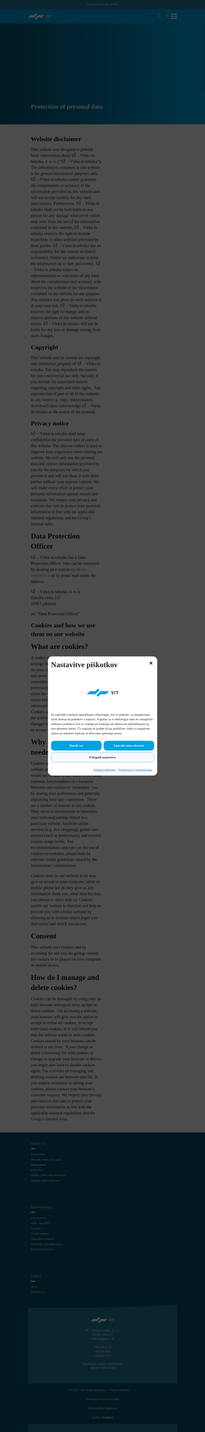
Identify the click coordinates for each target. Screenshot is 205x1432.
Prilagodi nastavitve (102, 757)
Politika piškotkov (105, 769)
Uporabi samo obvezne (129, 745)
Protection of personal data (135, 769)
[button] (151, 663)
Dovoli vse (76, 745)
